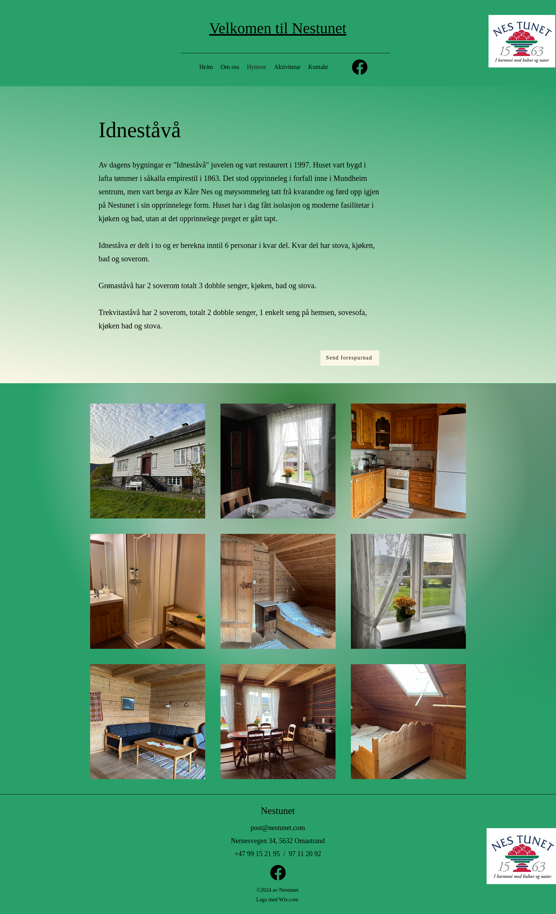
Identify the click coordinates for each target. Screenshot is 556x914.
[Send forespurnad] (350, 358)
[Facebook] (359, 67)
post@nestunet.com (277, 828)
